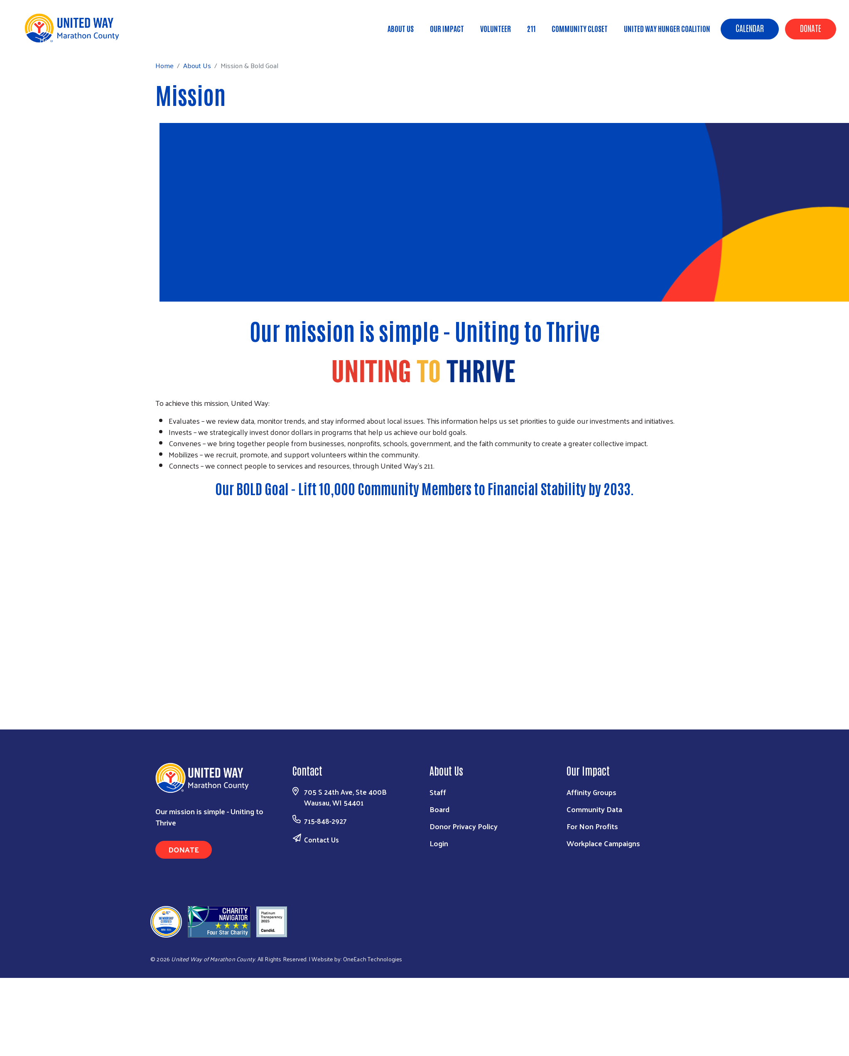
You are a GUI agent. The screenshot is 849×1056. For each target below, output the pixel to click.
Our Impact (447, 28)
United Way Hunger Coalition (667, 28)
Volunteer (495, 28)
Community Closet (580, 28)
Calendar (750, 27)
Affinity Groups (591, 792)
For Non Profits (592, 826)
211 (531, 28)
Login (438, 843)
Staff (437, 792)
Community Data (594, 809)
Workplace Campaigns (603, 843)
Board (439, 809)
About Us (401, 28)
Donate (810, 27)
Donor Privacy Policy (463, 826)
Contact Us (321, 839)
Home (48, 40)
